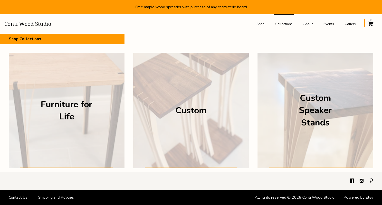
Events (329, 24)
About (308, 24)
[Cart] (370, 24)
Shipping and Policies (56, 197)
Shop (261, 24)
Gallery (350, 24)
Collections (284, 24)
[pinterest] (371, 181)
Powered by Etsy (358, 197)
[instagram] (362, 181)
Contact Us (18, 197)
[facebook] (352, 181)
